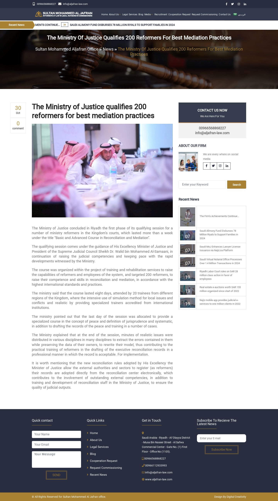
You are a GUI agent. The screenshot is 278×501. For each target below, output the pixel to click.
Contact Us (225, 14)
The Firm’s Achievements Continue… (219, 216)
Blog (140, 14)
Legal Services (129, 14)
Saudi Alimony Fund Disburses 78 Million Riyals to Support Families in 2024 (219, 234)
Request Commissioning (205, 14)
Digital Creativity (236, 496)
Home (104, 14)
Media (147, 14)
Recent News (98, 474)
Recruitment (160, 14)
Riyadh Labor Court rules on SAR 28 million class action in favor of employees (219, 275)
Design (218, 496)
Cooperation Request (179, 14)
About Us (114, 14)
